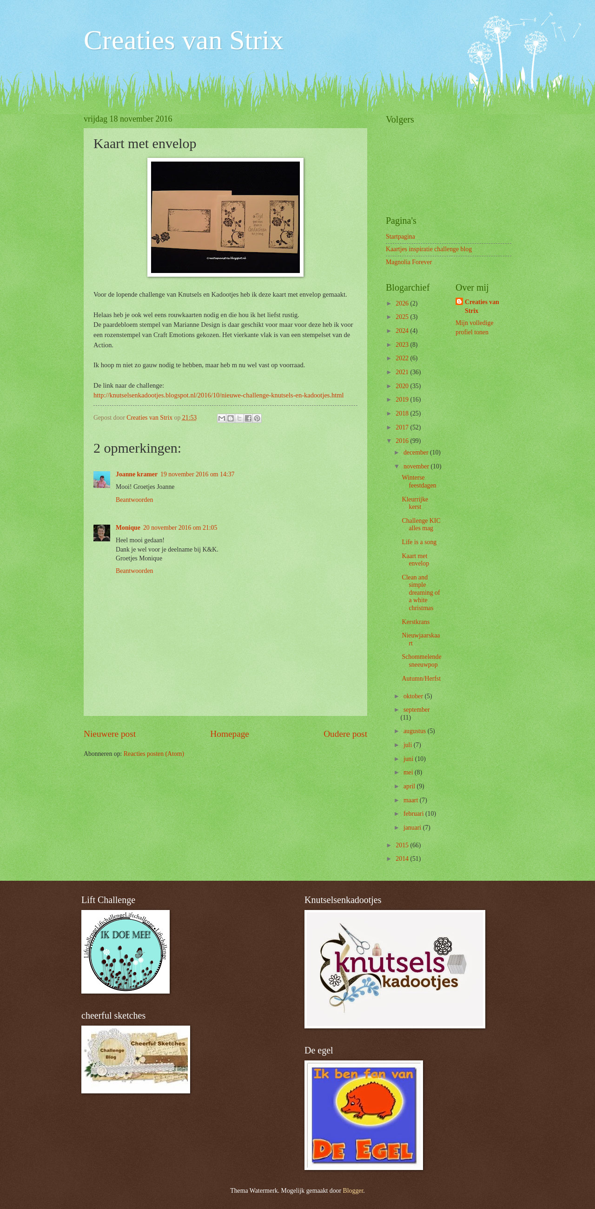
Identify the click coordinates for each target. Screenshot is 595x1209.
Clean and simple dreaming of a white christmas (421, 592)
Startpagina (400, 236)
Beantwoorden (134, 499)
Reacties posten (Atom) (154, 753)
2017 (403, 427)
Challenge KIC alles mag (421, 524)
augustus (415, 731)
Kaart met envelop (415, 559)
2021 (403, 372)
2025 (403, 316)
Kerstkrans (416, 621)
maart (411, 800)
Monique (128, 527)
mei (409, 772)
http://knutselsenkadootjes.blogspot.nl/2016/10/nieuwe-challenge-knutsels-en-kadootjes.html (218, 395)
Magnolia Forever (409, 262)
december (416, 452)
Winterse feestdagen (419, 481)
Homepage (229, 734)
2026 (403, 303)
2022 (403, 358)
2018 (403, 413)
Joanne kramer (137, 474)
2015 (403, 845)
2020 (403, 386)
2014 (403, 858)
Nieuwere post (110, 734)
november (417, 466)
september (416, 709)
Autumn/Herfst (421, 678)
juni (409, 758)
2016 (403, 440)
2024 (403, 330)
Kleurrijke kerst (415, 503)
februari (414, 813)
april (410, 786)
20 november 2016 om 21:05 (180, 527)
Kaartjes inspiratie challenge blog (429, 249)
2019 (403, 399)
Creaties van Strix (184, 40)
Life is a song (419, 542)
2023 (403, 344)
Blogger (353, 1190)
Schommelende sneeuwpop (421, 660)
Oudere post (345, 734)
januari (413, 827)
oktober (414, 696)
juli (408, 744)
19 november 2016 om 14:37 (197, 474)
